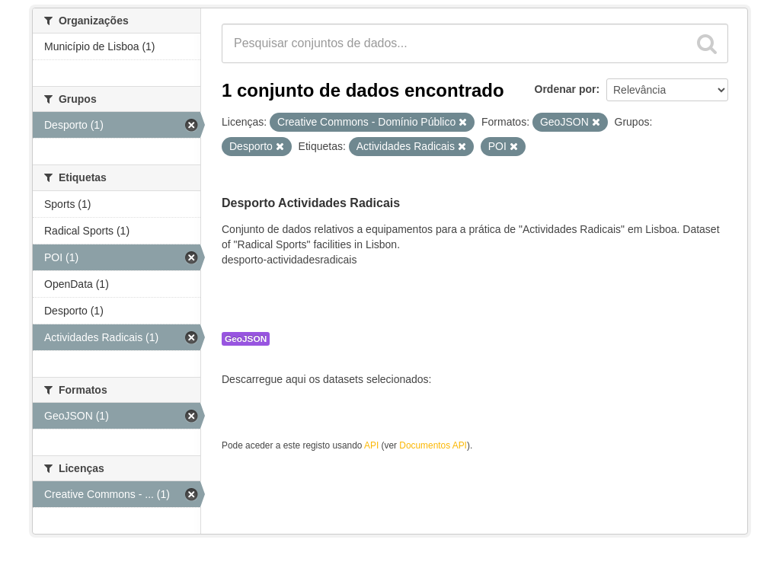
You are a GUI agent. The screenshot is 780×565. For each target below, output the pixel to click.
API (371, 445)
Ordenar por (565, 89)
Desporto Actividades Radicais (311, 202)
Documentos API (433, 445)
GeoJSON (246, 339)
